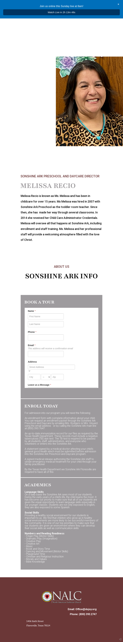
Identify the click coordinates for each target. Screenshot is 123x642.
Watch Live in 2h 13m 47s (61, 12)
